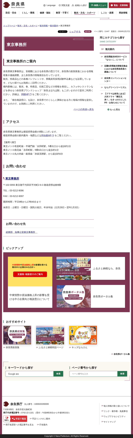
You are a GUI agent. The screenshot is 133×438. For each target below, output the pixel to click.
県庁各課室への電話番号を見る (20, 425)
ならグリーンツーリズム (115, 87)
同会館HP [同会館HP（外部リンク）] (46, 135)
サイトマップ (110, 422)
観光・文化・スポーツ (27, 26)
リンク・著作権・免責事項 (116, 411)
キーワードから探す (20, 367)
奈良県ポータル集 (122, 354)
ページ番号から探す (84, 367)
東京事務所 (12, 178)
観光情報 (44, 26)
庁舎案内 (43, 425)
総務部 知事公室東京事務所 (21, 232)
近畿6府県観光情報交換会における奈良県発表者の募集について (115, 69)
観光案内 (54, 26)
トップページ (9, 26)
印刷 (88, 31)
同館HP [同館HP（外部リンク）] (25, 94)
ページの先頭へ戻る (84, 109)
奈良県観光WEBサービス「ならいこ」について (115, 58)
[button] (49, 5)
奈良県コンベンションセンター (115, 79)
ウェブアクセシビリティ (115, 416)
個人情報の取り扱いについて (117, 406)
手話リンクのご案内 (41, 419)
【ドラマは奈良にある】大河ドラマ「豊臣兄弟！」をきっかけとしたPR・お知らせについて (115, 98)
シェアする (75, 31)
